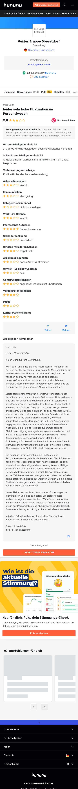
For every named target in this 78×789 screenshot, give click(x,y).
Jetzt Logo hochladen (39, 64)
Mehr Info (50, 73)
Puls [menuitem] (46, 92)
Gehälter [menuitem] (62, 92)
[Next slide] (44, 707)
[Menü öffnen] (72, 5)
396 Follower (41, 77)
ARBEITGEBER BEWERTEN (39, 552)
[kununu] (39, 775)
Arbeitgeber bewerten (46, 5)
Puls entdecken (39, 633)
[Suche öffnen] (64, 5)
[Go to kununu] (13, 5)
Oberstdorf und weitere (41, 50)
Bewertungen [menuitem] (28, 92)
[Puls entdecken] (39, 587)
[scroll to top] (39, 722)
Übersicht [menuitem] (9, 92)
